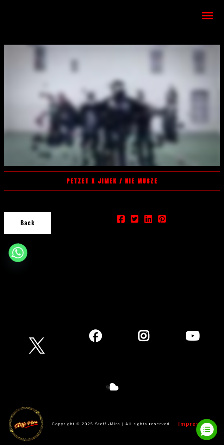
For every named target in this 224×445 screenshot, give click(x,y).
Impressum (195, 424)
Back (27, 222)
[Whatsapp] (18, 252)
